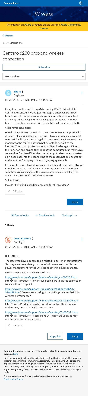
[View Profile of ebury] (18, 91)
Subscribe (44, 67)
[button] (81, 92)
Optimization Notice (13, 379)
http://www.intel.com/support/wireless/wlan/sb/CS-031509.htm (41, 300)
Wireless (9, 35)
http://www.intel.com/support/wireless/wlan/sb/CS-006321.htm (41, 312)
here (15, 353)
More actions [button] (12, 76)
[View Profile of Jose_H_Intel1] (23, 238)
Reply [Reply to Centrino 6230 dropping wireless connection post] (75, 202)
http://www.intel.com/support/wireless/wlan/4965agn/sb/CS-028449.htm (40, 290)
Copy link (55, 336)
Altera (27, 24)
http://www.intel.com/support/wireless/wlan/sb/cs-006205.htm (41, 277)
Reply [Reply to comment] (75, 336)
